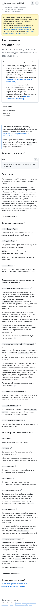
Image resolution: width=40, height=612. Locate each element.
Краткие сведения (13, 153)
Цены (11, 605)
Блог (30, 605)
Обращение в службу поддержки (13, 586)
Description (9, 174)
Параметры (9, 216)
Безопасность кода (11, 7)
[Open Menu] (36, 3)
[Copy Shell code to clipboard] (36, 159)
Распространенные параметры (18, 432)
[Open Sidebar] (2, 9)
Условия (18, 603)
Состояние (5, 605)
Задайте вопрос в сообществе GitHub (14, 584)
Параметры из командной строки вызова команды (18, 281)
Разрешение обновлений (13, 11)
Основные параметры (13, 223)
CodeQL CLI (22, 7)
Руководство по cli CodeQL (13, 9)
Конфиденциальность (29, 603)
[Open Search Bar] (32, 3)
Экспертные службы (21, 605)
